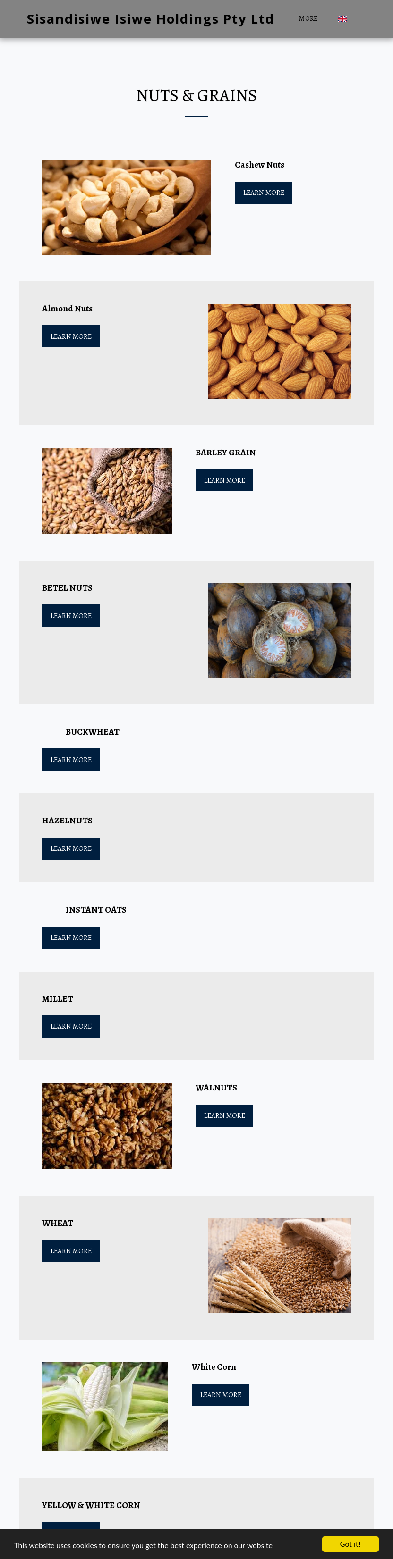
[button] (359, 18)
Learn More (263, 192)
